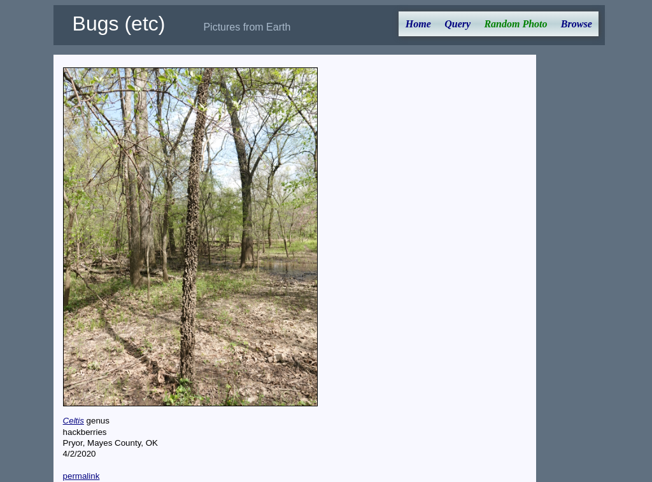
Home (418, 23)
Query (457, 23)
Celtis (73, 420)
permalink (81, 476)
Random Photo (515, 23)
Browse (576, 23)
